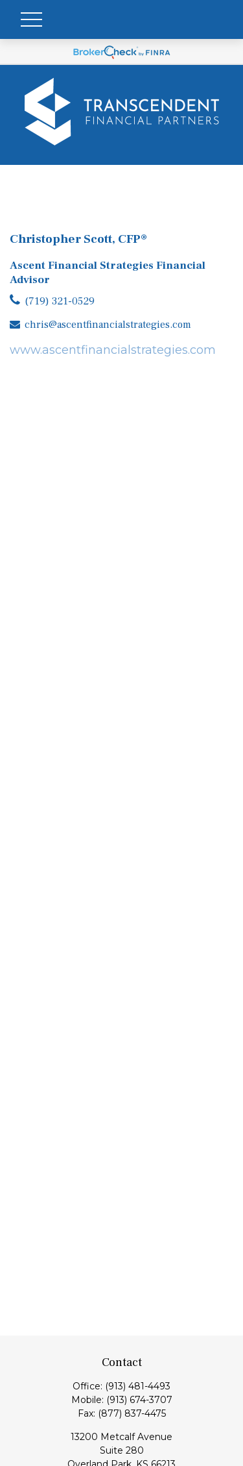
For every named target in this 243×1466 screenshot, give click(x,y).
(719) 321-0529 (60, 301)
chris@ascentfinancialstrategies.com (108, 324)
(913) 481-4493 (137, 1386)
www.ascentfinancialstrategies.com (113, 350)
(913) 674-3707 (139, 1400)
